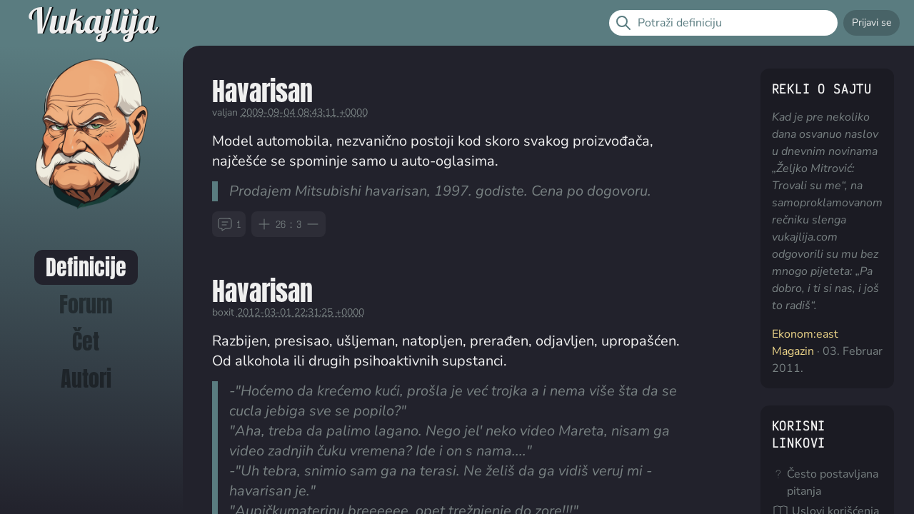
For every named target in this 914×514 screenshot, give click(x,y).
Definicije (86, 267)
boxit (223, 312)
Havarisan (262, 91)
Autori (86, 378)
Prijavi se (871, 22)
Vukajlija (92, 23)
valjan (225, 112)
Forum (86, 304)
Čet (85, 341)
